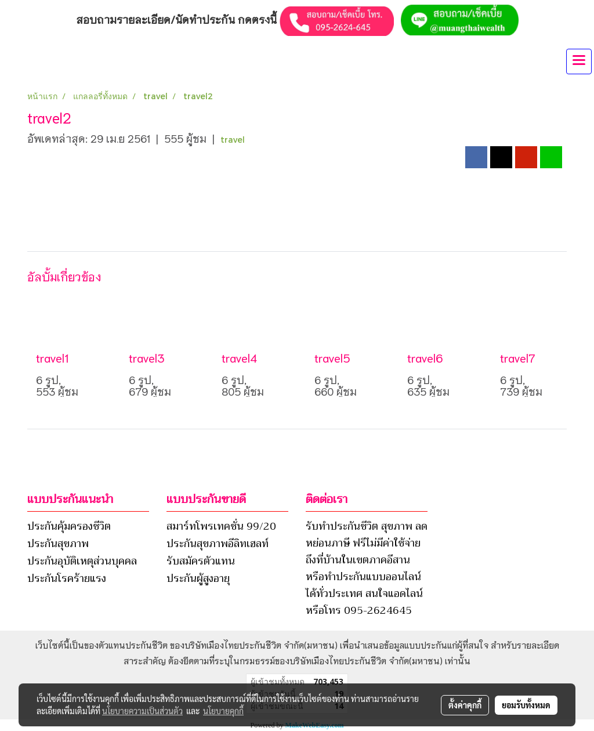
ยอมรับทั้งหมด (526, 705)
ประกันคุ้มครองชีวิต (69, 526)
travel (232, 139)
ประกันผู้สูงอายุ (198, 578)
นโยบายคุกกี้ (223, 710)
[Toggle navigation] (579, 61)
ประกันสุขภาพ (58, 543)
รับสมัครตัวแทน (200, 561)
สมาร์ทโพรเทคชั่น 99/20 (221, 526)
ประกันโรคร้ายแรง (66, 578)
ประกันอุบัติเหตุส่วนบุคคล (82, 561)
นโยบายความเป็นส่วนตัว (142, 710)
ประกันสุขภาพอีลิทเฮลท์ (217, 543)
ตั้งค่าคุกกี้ (464, 705)
